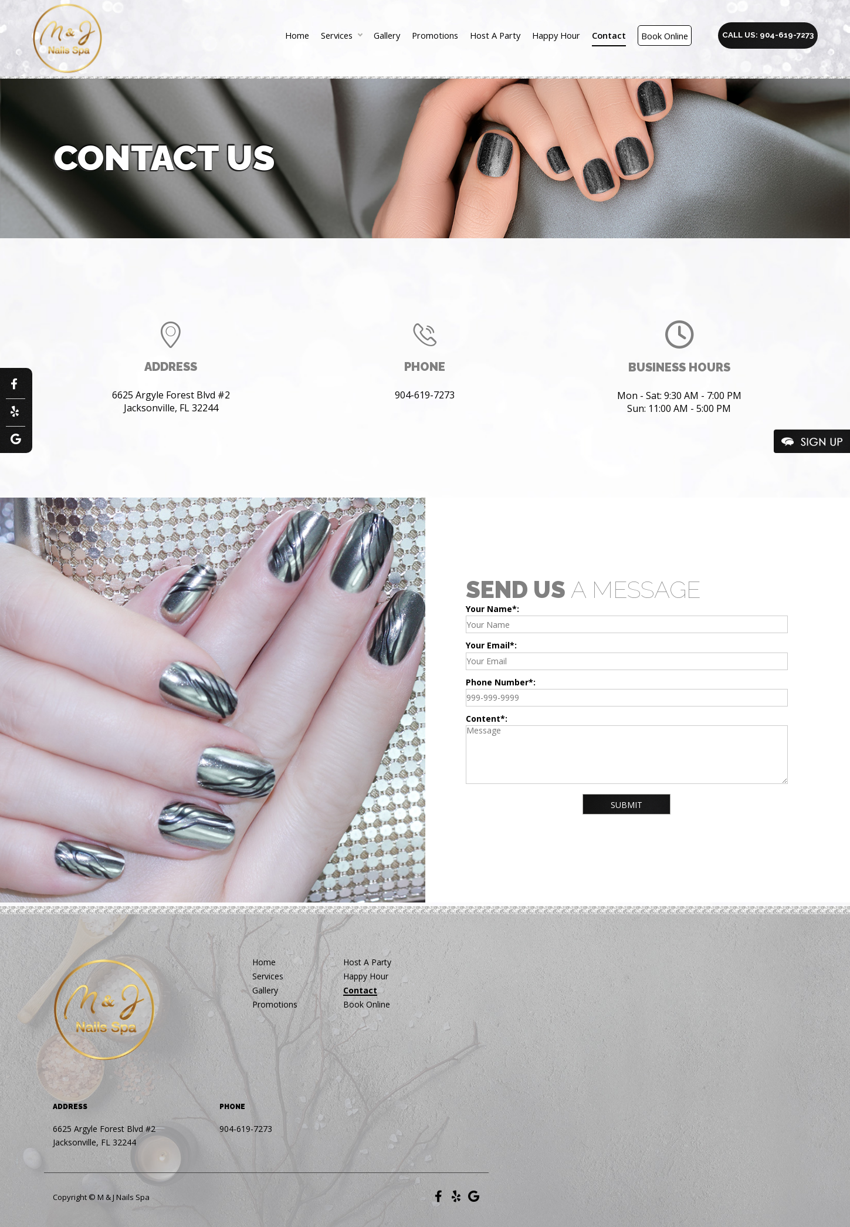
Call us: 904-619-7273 (768, 34)
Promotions (435, 35)
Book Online (664, 36)
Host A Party (495, 35)
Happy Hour (556, 35)
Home (297, 35)
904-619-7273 (425, 394)
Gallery (387, 35)
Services (337, 35)
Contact (609, 35)
